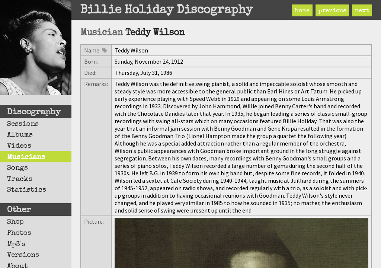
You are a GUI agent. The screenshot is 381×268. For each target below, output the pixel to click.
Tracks (19, 179)
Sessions (23, 124)
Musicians (26, 157)
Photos (19, 233)
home (302, 11)
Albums (20, 135)
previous (332, 11)
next (362, 11)
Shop (15, 222)
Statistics (26, 190)
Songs (17, 168)
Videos (19, 146)
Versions (23, 255)
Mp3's (16, 244)
